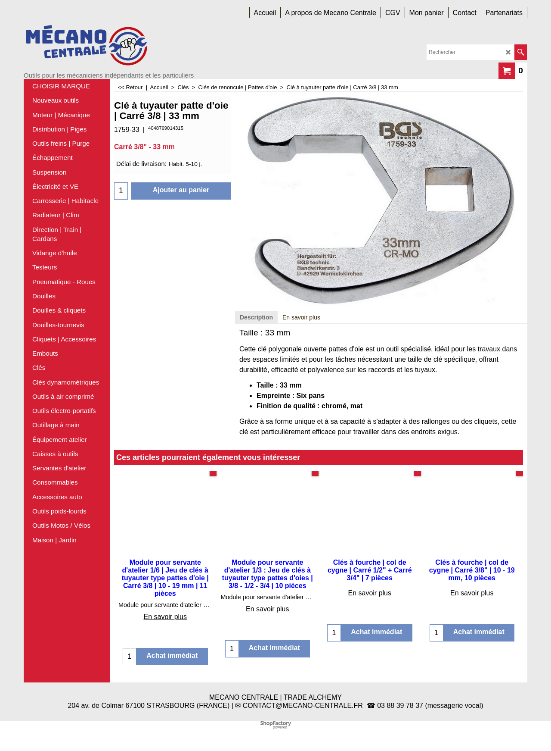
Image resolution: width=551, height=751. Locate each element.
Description (256, 317)
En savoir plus (301, 317)
